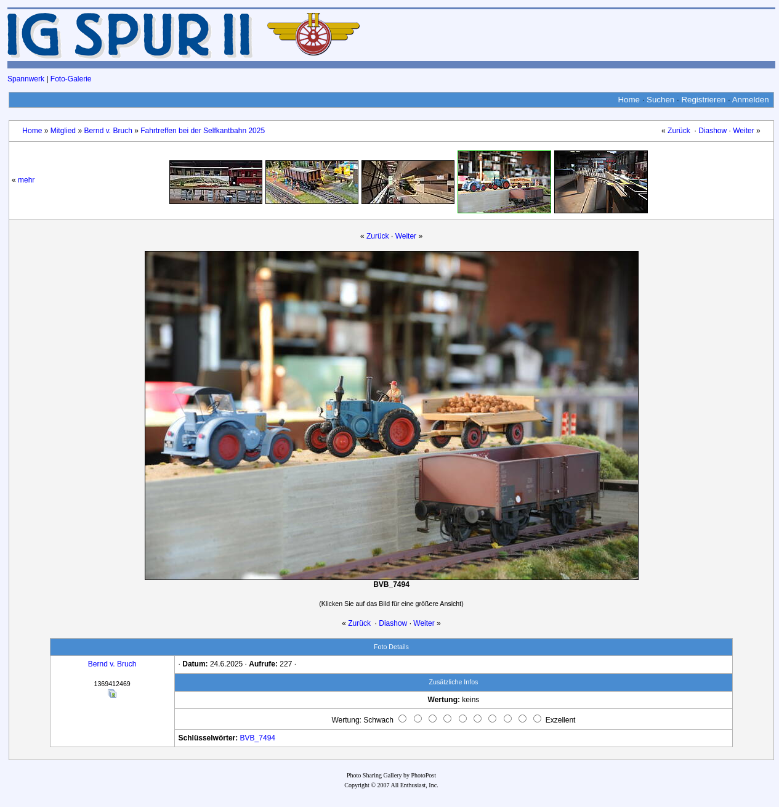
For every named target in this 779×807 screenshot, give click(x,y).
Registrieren (703, 99)
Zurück (679, 130)
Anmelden (750, 99)
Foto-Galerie (71, 79)
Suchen (660, 99)
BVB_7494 (257, 738)
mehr (26, 180)
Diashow (712, 130)
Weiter (743, 130)
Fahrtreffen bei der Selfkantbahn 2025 (202, 130)
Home (629, 99)
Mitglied (63, 130)
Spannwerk (25, 79)
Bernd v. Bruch (108, 130)
